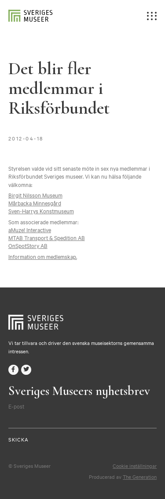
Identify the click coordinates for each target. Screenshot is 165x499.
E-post (16, 405)
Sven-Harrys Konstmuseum (41, 211)
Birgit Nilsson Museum (35, 195)
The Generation (140, 476)
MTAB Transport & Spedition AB (46, 237)
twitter (26, 370)
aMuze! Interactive (29, 229)
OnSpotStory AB (28, 245)
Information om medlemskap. (42, 256)
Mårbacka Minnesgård (34, 203)
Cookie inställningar (135, 465)
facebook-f (13, 370)
